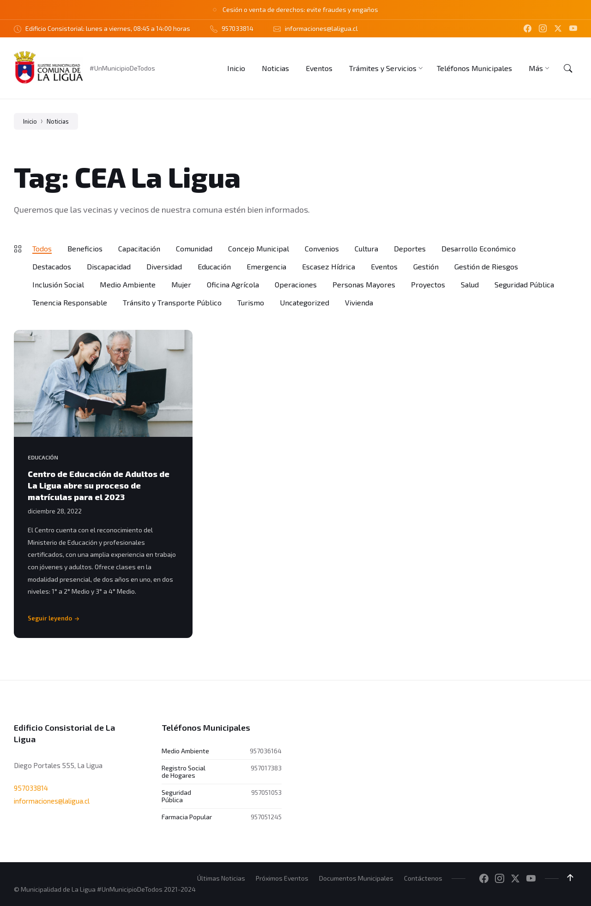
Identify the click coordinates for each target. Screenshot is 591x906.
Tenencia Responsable (69, 302)
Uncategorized (304, 302)
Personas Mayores (363, 284)
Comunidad (194, 248)
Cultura (366, 248)
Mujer (181, 284)
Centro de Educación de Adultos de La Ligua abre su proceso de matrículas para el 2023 (98, 485)
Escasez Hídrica (328, 266)
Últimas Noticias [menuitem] (221, 878)
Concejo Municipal (258, 248)
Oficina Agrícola (233, 284)
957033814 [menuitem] (237, 28)
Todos (42, 248)
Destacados (51, 266)
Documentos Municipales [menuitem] (356, 878)
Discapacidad (109, 266)
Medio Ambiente (128, 284)
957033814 (31, 787)
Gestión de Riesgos (486, 266)
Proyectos (428, 284)
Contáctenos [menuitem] (423, 878)
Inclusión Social (58, 284)
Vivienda (359, 302)
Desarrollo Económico (478, 248)
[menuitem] (236, 68)
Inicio (30, 121)
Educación (214, 266)
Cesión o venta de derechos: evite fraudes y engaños (300, 9)
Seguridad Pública (524, 284)
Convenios (322, 248)
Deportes (410, 248)
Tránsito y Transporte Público (172, 302)
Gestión (426, 266)
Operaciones (296, 284)
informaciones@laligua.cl (52, 801)
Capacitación (139, 248)
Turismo (250, 302)
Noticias (58, 121)
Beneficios (85, 248)
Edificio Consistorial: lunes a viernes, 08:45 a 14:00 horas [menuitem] (107, 28)
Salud (470, 284)
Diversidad (164, 266)
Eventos (384, 266)
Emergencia (266, 266)
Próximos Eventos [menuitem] (282, 878)
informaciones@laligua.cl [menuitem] (321, 28)
